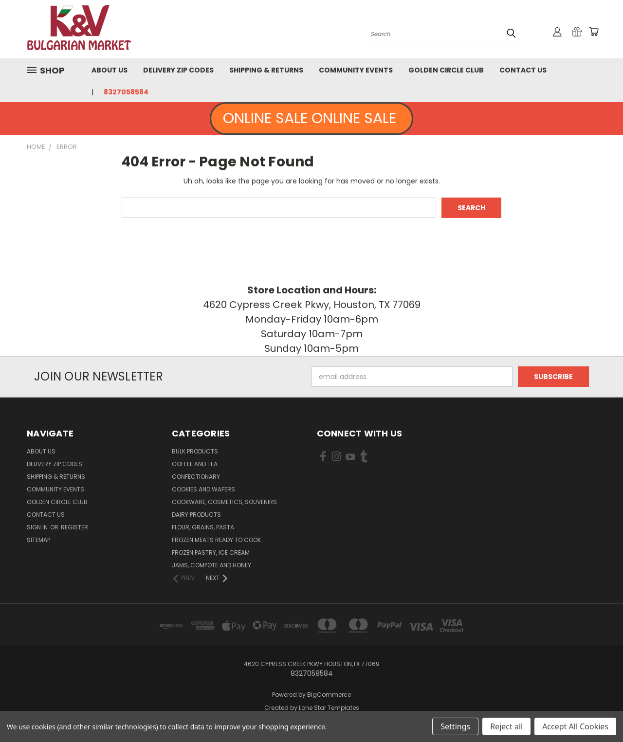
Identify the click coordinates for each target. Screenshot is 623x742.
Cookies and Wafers (203, 489)
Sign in (38, 527)
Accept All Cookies (575, 726)
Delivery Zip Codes (178, 70)
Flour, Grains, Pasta (203, 527)
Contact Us (523, 70)
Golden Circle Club (446, 70)
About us (110, 70)
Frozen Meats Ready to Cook (216, 540)
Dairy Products (196, 514)
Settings (455, 726)
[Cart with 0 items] (594, 31)
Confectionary (196, 476)
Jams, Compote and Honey (211, 565)
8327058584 (126, 92)
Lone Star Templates (329, 708)
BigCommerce (329, 694)
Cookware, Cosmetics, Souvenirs (224, 502)
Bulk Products (195, 451)
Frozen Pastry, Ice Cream (211, 552)
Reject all (506, 726)
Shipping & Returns (266, 70)
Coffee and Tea (195, 464)
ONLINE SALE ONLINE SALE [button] (311, 118)
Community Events (356, 70)
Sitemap (38, 540)
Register (74, 527)
